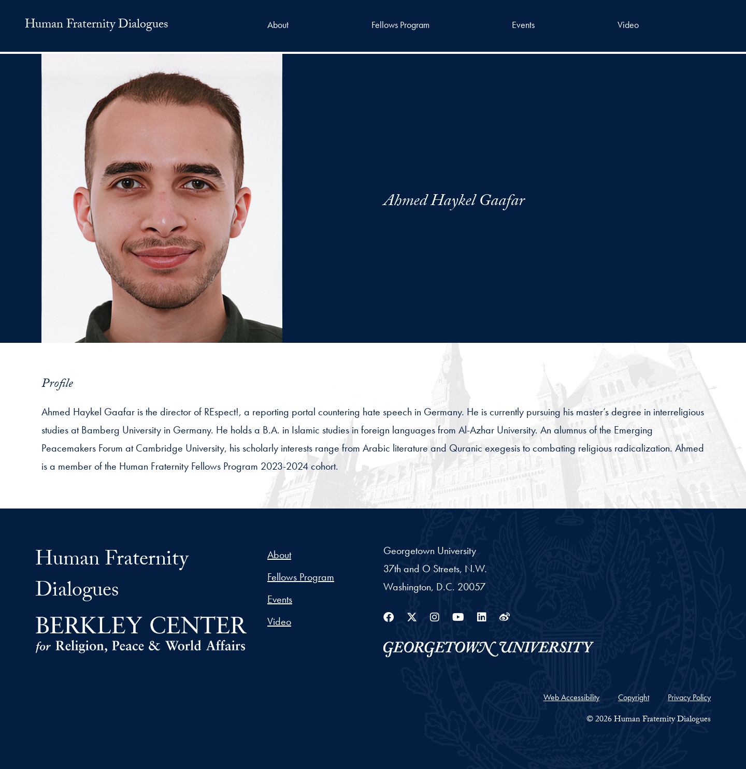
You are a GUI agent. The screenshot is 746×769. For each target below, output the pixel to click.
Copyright (633, 697)
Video (628, 25)
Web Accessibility (571, 697)
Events (523, 25)
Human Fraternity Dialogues (96, 25)
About (278, 25)
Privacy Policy (689, 697)
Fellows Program (400, 25)
